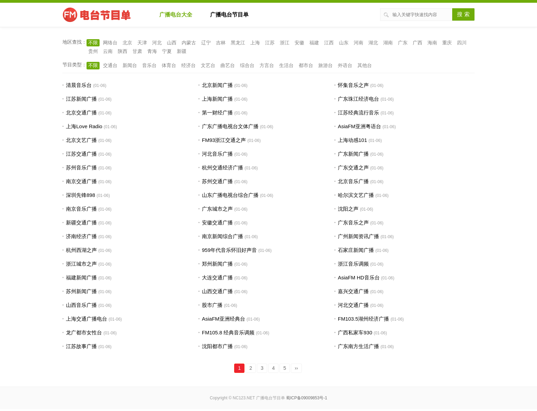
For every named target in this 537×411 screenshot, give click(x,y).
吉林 (221, 42)
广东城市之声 (217, 209)
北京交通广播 (81, 112)
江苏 (270, 42)
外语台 (345, 65)
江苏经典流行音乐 (358, 112)
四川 (462, 42)
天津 (142, 42)
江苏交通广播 (81, 154)
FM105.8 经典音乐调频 (228, 332)
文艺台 (208, 65)
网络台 (110, 42)
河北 (157, 42)
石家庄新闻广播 (356, 250)
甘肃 (137, 51)
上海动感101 (352, 140)
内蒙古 (189, 42)
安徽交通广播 (217, 222)
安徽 (299, 42)
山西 (171, 42)
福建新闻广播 (81, 277)
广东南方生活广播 (358, 346)
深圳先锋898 (80, 195)
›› (296, 368)
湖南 (388, 42)
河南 (358, 42)
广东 (403, 42)
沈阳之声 (348, 209)
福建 (314, 42)
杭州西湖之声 (81, 250)
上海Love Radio (84, 126)
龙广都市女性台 (84, 332)
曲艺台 (227, 65)
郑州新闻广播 (217, 264)
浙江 (284, 42)
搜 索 (463, 14)
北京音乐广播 (353, 181)
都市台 (306, 65)
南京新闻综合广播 (222, 236)
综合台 (247, 65)
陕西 (122, 51)
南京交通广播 (81, 181)
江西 (329, 42)
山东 (344, 42)
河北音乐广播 (217, 154)
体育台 (169, 65)
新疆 (181, 51)
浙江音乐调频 (353, 264)
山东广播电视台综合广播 (230, 195)
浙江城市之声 (81, 264)
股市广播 (212, 305)
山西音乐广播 (81, 305)
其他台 (364, 65)
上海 (255, 42)
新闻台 (130, 65)
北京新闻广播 (217, 85)
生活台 (286, 65)
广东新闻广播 (353, 154)
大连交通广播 (217, 277)
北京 (127, 42)
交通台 (110, 65)
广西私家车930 (355, 332)
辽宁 (206, 42)
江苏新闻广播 (81, 99)
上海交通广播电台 (86, 319)
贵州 (93, 51)
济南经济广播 (81, 236)
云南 (108, 51)
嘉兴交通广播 (353, 291)
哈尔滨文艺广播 (356, 195)
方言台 (267, 65)
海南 (432, 42)
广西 (417, 42)
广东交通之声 (353, 167)
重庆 (447, 42)
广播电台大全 (175, 15)
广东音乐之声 (353, 222)
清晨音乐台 (79, 85)
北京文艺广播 (81, 140)
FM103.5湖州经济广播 (363, 319)
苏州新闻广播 (81, 291)
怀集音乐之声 (353, 85)
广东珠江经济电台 (358, 99)
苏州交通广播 (217, 181)
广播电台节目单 (229, 15)
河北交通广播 (353, 305)
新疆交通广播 (81, 222)
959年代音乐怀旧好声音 (229, 250)
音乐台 (149, 65)
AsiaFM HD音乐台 (359, 277)
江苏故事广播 (81, 346)
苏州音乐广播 (81, 167)
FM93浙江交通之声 (224, 140)
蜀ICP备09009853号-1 (306, 398)
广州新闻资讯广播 (358, 236)
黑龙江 (238, 42)
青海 (152, 51)
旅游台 (325, 65)
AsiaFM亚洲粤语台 (359, 126)
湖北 (373, 42)
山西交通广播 (217, 291)
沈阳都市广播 (217, 346)
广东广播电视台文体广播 (230, 126)
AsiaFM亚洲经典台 (223, 319)
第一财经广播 (217, 112)
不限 (93, 42)
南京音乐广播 (81, 209)
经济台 (188, 65)
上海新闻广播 (217, 99)
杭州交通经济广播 (222, 167)
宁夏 (167, 51)
